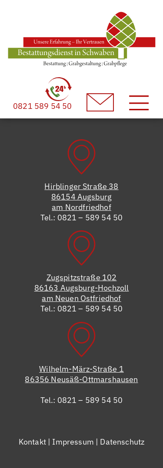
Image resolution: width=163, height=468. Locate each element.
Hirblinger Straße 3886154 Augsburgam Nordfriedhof (81, 196)
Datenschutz (122, 442)
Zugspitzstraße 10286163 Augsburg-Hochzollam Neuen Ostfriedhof (81, 287)
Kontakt (32, 442)
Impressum (72, 442)
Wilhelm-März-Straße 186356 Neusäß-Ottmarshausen (81, 374)
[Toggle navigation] (139, 102)
